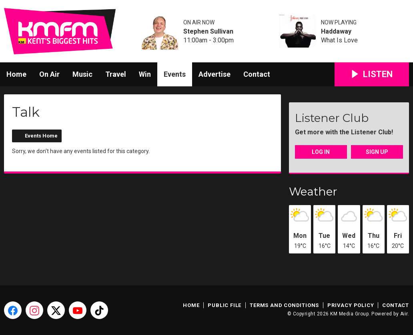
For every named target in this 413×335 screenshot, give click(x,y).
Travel (115, 74)
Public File (224, 305)
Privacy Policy (350, 305)
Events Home (41, 136)
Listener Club (332, 118)
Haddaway (336, 31)
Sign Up (377, 152)
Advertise (214, 74)
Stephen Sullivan (208, 31)
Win (145, 74)
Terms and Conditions (284, 305)
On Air (49, 74)
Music (82, 74)
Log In (321, 152)
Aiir (404, 314)
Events (175, 74)
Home (16, 74)
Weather (313, 191)
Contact (256, 74)
